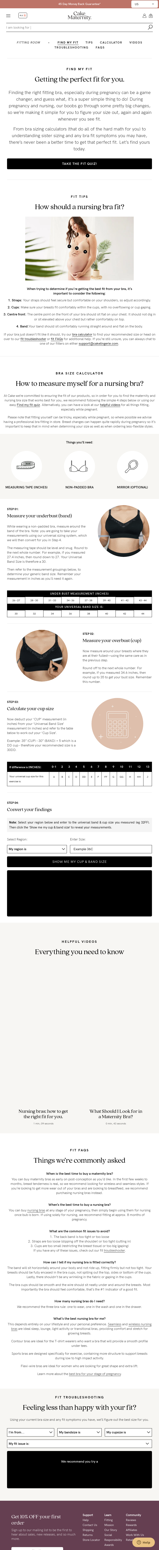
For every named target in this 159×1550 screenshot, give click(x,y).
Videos (135, 42)
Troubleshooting (71, 47)
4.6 (23, 15)
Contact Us (90, 1525)
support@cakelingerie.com (98, 343)
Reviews (131, 1520)
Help (86, 1520)
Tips (89, 42)
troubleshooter (114, 1250)
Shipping (88, 1530)
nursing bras (36, 1210)
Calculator (111, 42)
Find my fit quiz (28, 405)
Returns (88, 1535)
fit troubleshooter (33, 339)
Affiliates (131, 1530)
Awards (109, 1545)
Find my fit (68, 42)
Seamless (114, 1324)
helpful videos (110, 405)
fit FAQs (57, 339)
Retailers (131, 1540)
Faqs (100, 47)
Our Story (110, 1530)
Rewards (131, 1525)
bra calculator (82, 334)
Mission (109, 1525)
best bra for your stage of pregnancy (95, 1374)
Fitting (108, 1520)
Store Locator (91, 1540)
